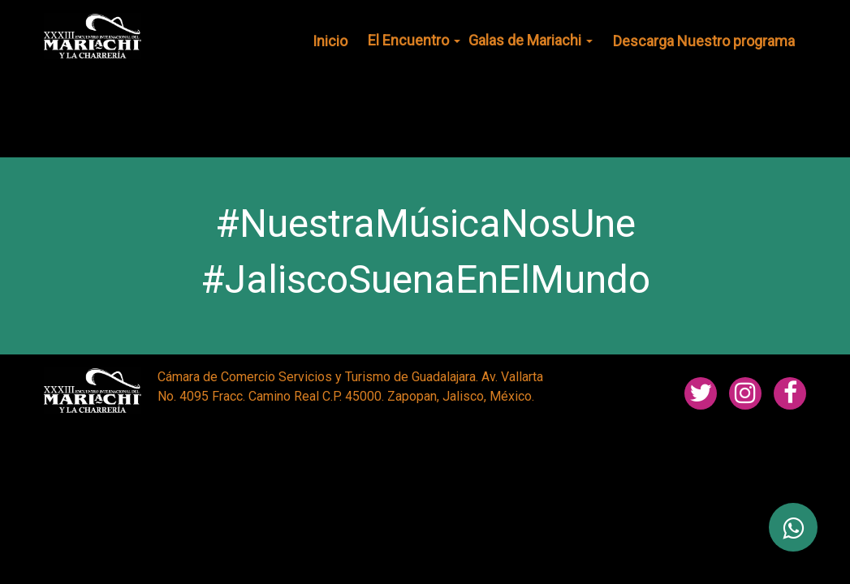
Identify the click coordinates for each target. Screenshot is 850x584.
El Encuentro (414, 40)
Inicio (330, 40)
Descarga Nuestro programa (704, 40)
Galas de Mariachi (530, 40)
